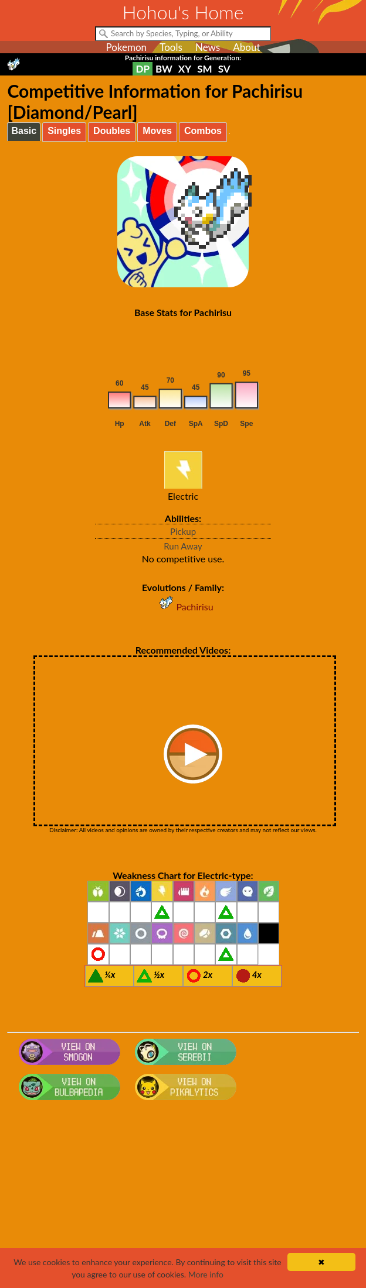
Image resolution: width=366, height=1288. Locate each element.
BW (163, 69)
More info (205, 1274)
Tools (171, 47)
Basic (23, 131)
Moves (157, 131)
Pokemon (126, 47)
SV (224, 69)
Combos (203, 131)
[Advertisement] (183, 1198)
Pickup (183, 531)
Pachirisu (182, 606)
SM (204, 69)
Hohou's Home (183, 12)
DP (142, 69)
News (207, 47)
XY (184, 69)
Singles (64, 131)
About (246, 47)
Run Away (183, 546)
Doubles (111, 131)
